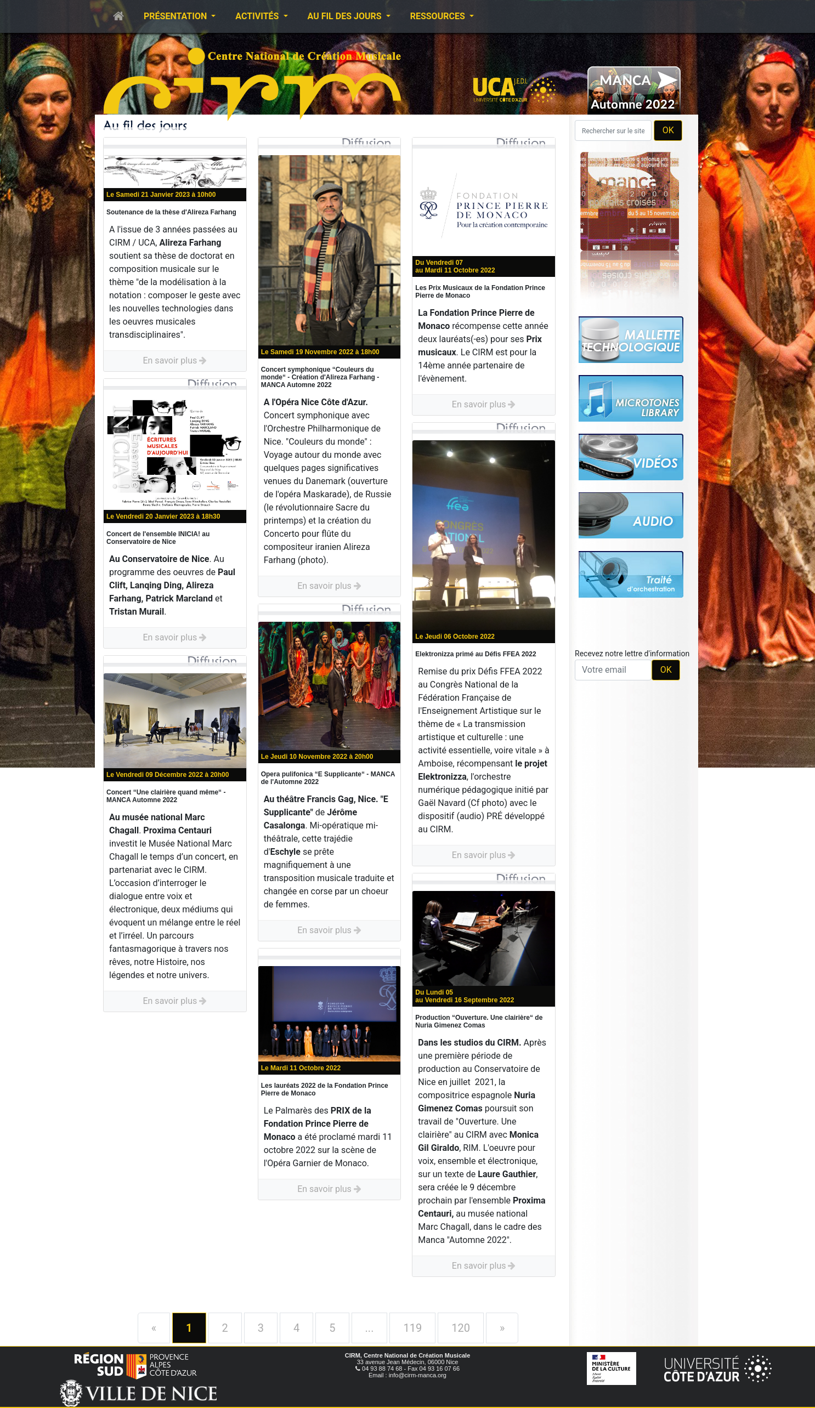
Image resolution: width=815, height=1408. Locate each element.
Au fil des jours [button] (346, 16)
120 (460, 1328)
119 (412, 1328)
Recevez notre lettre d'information (632, 653)
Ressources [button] (438, 16)
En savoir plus (175, 360)
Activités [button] (258, 16)
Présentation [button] (176, 16)
